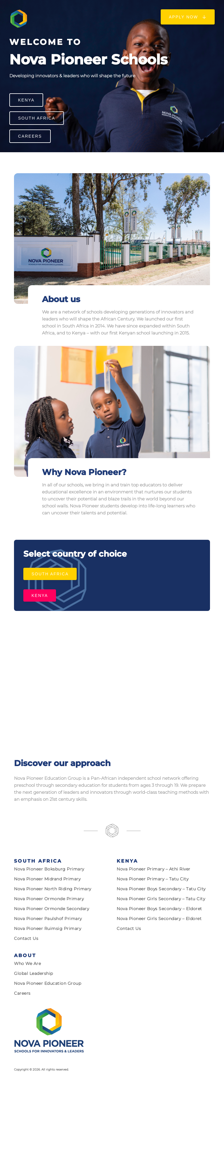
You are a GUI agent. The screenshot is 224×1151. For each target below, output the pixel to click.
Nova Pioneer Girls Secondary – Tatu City (161, 898)
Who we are (27, 963)
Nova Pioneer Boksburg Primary (49, 869)
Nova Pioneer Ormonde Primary (49, 898)
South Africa (36, 118)
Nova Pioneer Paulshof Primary (48, 918)
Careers (30, 136)
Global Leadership (33, 973)
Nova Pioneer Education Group (47, 983)
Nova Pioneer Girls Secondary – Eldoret (159, 918)
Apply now (187, 16)
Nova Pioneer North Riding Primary (52, 888)
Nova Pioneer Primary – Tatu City (152, 879)
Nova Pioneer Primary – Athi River (153, 869)
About (25, 955)
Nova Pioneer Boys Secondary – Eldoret (159, 908)
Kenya (26, 100)
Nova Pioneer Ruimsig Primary (47, 928)
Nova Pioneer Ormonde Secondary (51, 908)
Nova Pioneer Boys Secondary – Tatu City (161, 888)
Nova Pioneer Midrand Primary (47, 879)
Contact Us (26, 938)
